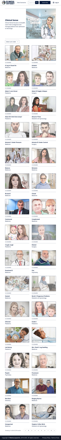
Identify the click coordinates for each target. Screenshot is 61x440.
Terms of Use (55, 438)
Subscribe (45, 2)
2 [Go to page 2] (31, 430)
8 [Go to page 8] (51, 430)
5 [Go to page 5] (41, 430)
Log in (56, 3)
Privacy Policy (46, 438)
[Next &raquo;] (54, 430)
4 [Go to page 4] (38, 430)
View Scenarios (21, 2)
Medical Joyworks (14, 438)
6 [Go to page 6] (44, 430)
